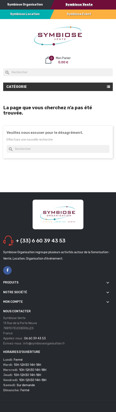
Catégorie (16, 87)
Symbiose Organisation (25, 4)
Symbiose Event (79, 14)
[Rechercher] (58, 72)
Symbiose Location (25, 14)
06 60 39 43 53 (35, 338)
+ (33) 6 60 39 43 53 (40, 241)
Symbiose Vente (79, 4)
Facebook (7, 270)
